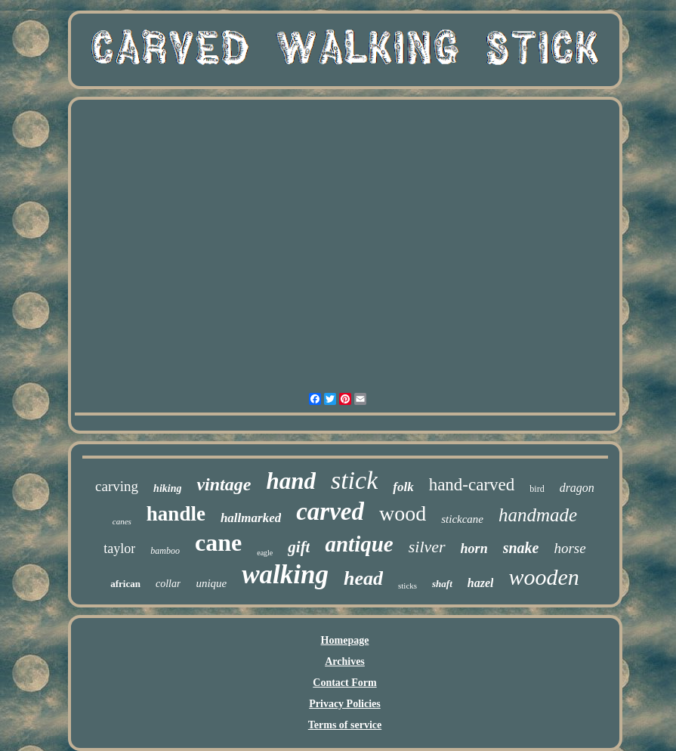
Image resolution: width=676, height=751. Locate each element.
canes (122, 521)
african (125, 583)
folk (403, 487)
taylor (119, 548)
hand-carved (472, 484)
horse (569, 548)
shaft (442, 583)
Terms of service (344, 725)
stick (354, 480)
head (363, 578)
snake (521, 547)
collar (168, 583)
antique (359, 544)
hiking (167, 488)
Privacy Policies (344, 703)
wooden (543, 576)
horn (474, 548)
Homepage (345, 640)
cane (218, 542)
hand (290, 481)
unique (211, 583)
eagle (265, 553)
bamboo (165, 550)
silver (427, 546)
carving (116, 486)
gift (299, 547)
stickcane (462, 519)
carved (330, 511)
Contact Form (344, 682)
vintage (223, 484)
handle (176, 513)
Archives (345, 661)
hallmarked (251, 518)
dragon (577, 487)
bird (536, 489)
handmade (538, 515)
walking (285, 574)
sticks (407, 585)
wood (402, 513)
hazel (481, 582)
